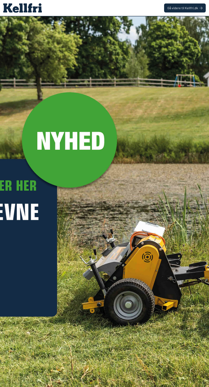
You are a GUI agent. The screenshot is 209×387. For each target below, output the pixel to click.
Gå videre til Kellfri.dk (184, 8)
